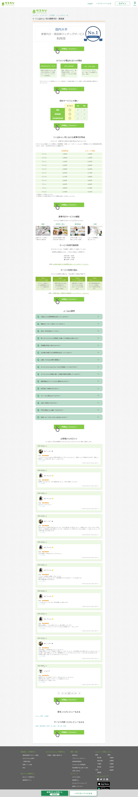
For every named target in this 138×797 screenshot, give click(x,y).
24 (72, 693)
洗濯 (64, 726)
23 (69, 693)
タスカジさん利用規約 (79, 764)
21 (62, 693)
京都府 (112, 764)
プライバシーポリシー (79, 758)
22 (66, 693)
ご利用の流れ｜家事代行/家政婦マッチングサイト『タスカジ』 (70, 293)
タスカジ (36, 15)
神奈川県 (100, 761)
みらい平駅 (39, 716)
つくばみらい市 (63, 15)
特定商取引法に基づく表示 (80, 768)
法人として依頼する (28, 777)
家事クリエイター (77, 786)
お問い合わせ (76, 771)
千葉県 (99, 764)
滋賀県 (112, 770)
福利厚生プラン (27, 780)
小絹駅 (46, 716)
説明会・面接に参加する (54, 755)
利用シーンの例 (27, 764)
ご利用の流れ (26, 761)
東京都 (99, 758)
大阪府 (112, 758)
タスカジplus (76, 777)
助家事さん (75, 780)
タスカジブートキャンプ (79, 783)
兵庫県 (112, 761)
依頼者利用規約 (77, 761)
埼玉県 (99, 767)
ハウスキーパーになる (103, 3)
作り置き (53, 726)
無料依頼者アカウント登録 (30, 755)
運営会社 (75, 755)
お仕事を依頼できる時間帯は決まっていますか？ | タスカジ (71, 264)
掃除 (37, 726)
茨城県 (52, 15)
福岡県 (99, 772)
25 (75, 693)
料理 (48, 726)
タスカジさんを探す (28, 758)
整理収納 (43, 726)
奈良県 (112, 767)
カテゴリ (45, 15)
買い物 (59, 726)
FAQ (24, 768)
